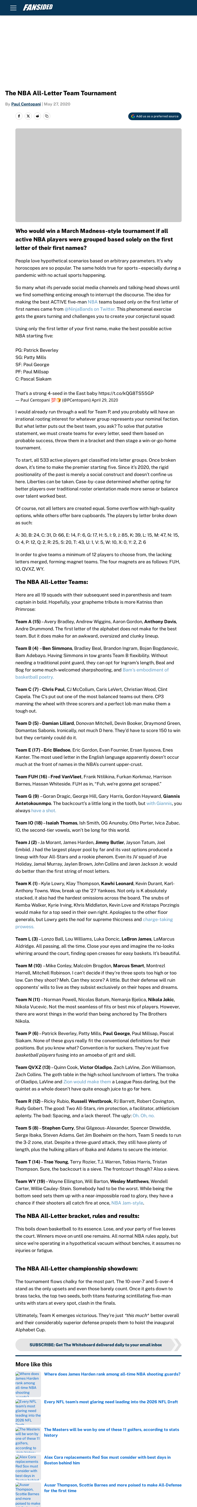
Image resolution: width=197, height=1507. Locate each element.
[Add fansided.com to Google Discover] (155, 116)
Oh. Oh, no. (144, 1115)
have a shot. (43, 810)
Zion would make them (87, 1081)
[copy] (46, 116)
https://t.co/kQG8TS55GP (126, 393)
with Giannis (159, 803)
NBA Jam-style (127, 1203)
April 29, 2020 (105, 400)
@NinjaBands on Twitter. (90, 309)
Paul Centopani (26, 104)
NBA (93, 302)
